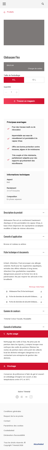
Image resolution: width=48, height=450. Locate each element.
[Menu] (4, 4)
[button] (41, 287)
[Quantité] (11, 92)
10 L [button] (34, 80)
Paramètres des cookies (13, 403)
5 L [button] (13, 80)
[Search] (42, 3)
